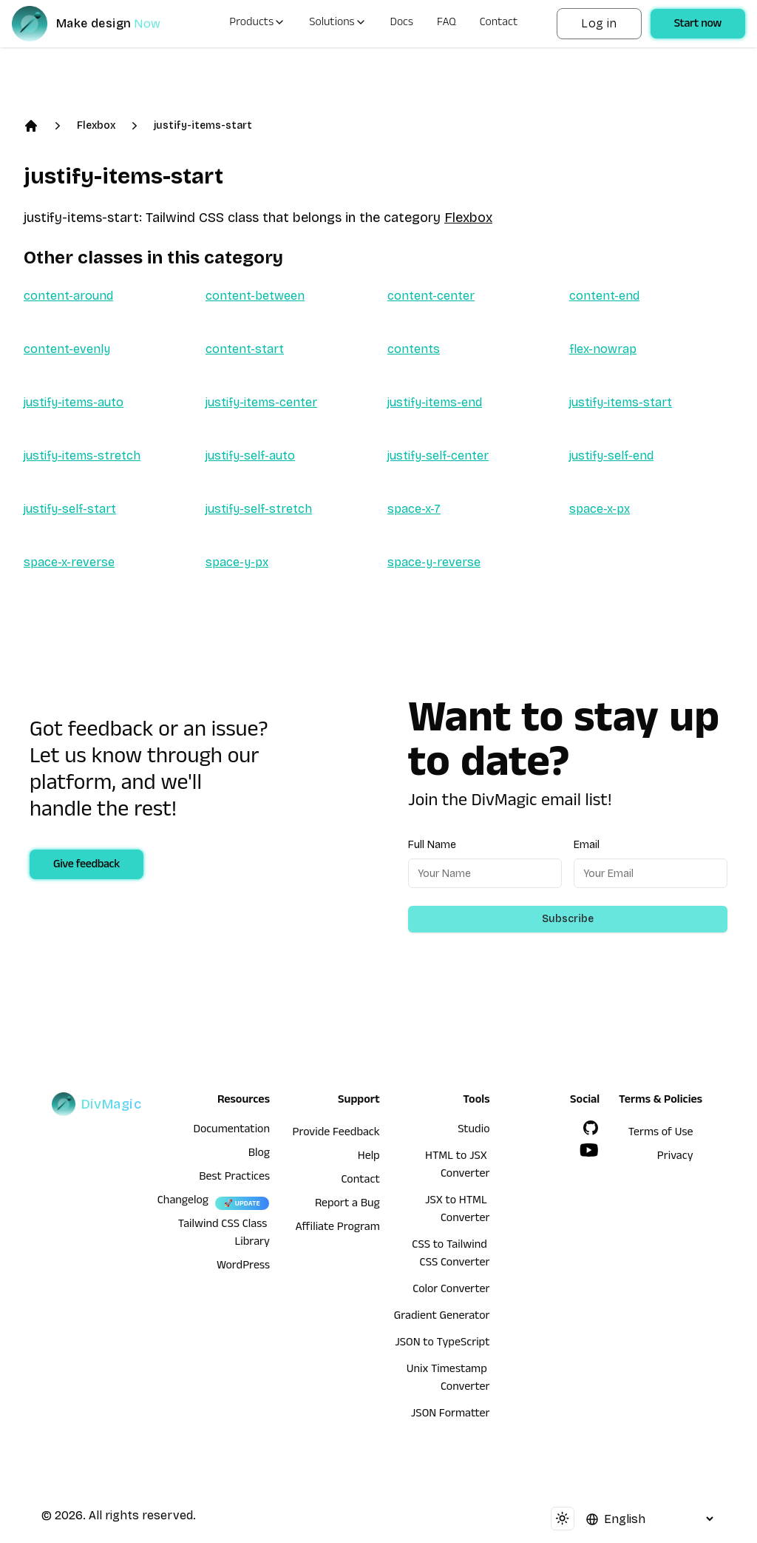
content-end (604, 296)
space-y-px (237, 562)
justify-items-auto (73, 402)
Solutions (337, 24)
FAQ (446, 24)
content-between (255, 296)
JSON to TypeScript (442, 1344)
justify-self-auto (250, 455)
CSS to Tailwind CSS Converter (450, 1255)
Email (587, 844)
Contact (499, 24)
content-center (431, 296)
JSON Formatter (450, 1415)
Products (257, 24)
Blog (259, 1154)
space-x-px (599, 509)
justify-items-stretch (82, 455)
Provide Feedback (336, 1134)
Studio (473, 1131)
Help (369, 1157)
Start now (698, 25)
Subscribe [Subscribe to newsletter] (568, 918)
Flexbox (96, 125)
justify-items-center (261, 402)
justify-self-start (70, 509)
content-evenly (67, 349)
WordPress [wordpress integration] (243, 1267)
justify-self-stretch (259, 509)
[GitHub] (591, 1128)
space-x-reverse (69, 562)
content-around (68, 296)
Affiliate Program (338, 1228)
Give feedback (86, 866)
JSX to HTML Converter (457, 1210)
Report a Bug (347, 1205)
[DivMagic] (101, 23)
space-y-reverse (434, 562)
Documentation (231, 1131)
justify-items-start (203, 125)
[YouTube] (589, 1150)
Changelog (182, 1202)
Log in (599, 23)
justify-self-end (611, 455)
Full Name (432, 844)
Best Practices (234, 1178)
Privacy (675, 1157)
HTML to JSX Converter (457, 1166)
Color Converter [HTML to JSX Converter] (451, 1291)
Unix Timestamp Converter (448, 1379)
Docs (401, 24)
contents (413, 349)
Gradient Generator (442, 1317)
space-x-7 (414, 509)
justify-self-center (438, 455)
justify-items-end (434, 402)
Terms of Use (660, 1134)
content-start (245, 349)
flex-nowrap (603, 349)
